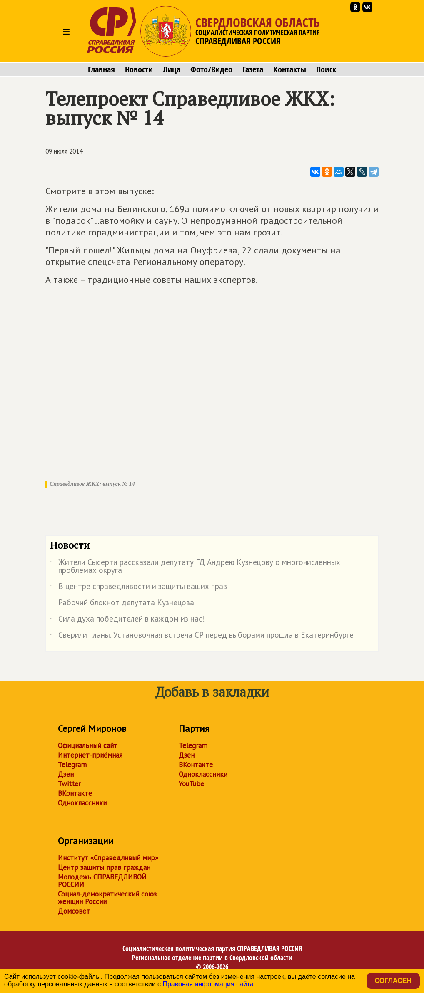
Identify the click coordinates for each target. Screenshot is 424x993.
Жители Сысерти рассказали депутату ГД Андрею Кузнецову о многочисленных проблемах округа (195, 566)
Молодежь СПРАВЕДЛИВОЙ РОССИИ (102, 880)
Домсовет (74, 911)
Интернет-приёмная (90, 755)
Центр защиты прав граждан (104, 867)
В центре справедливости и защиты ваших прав (138, 587)
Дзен (66, 774)
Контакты (289, 69)
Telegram (72, 764)
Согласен (393, 980)
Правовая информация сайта (208, 984)
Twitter (69, 783)
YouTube (191, 783)
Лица (171, 69)
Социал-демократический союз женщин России (107, 897)
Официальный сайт (87, 745)
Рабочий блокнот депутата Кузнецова (122, 604)
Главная (101, 69)
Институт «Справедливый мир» (108, 858)
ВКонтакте (75, 793)
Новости (139, 69)
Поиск (326, 69)
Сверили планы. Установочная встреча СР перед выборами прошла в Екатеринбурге (202, 636)
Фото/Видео (211, 69)
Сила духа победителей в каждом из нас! (127, 620)
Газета (252, 69)
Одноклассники (82, 803)
